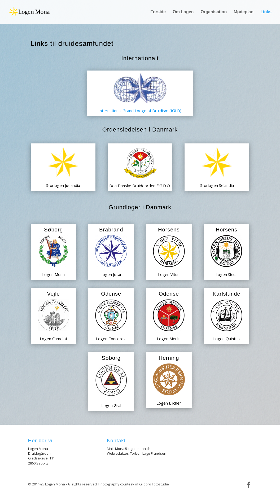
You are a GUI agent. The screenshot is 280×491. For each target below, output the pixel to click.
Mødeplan (243, 12)
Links (266, 12)
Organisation (214, 12)
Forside (158, 12)
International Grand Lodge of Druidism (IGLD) (139, 110)
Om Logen (183, 12)
